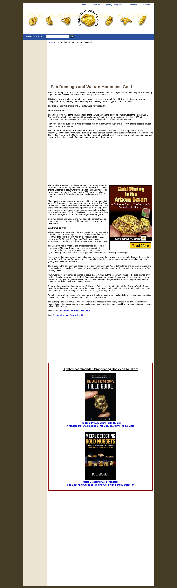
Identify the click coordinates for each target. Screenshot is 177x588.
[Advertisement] (100, 64)
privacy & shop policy (114, 5)
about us (96, 5)
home (84, 5)
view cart (146, 5)
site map (133, 5)
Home (50, 42)
